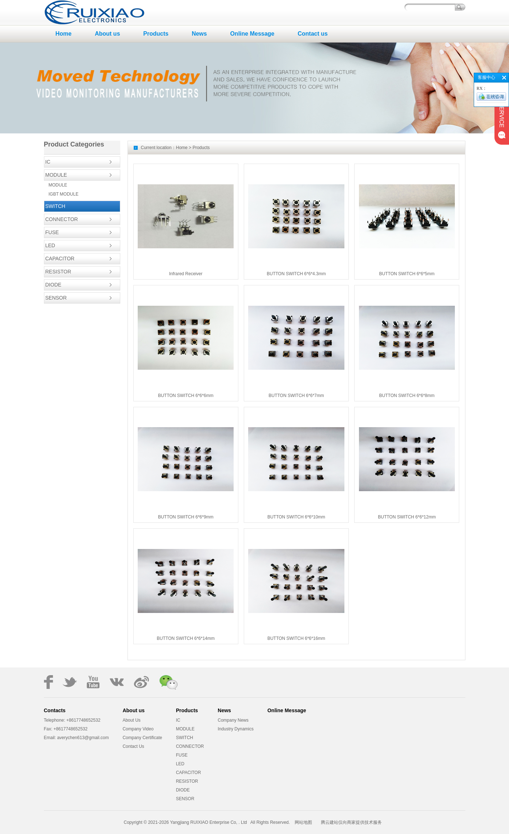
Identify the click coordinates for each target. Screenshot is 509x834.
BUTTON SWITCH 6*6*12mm (407, 517)
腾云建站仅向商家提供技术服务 (351, 822)
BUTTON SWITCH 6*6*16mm (296, 638)
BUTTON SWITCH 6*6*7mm (296, 395)
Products (155, 34)
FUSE (52, 232)
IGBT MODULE (63, 194)
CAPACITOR (59, 258)
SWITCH (55, 206)
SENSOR (56, 298)
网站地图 (303, 822)
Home (64, 34)
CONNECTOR (61, 219)
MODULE (56, 175)
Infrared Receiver (185, 273)
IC (48, 162)
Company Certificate (142, 737)
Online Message (252, 34)
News (199, 34)
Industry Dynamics (236, 728)
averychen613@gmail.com (82, 737)
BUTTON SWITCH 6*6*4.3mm (296, 273)
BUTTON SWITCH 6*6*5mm (407, 273)
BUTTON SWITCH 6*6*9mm (185, 517)
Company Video (137, 728)
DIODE (53, 285)
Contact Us (133, 746)
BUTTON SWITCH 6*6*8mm (407, 395)
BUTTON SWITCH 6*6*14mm (186, 638)
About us (107, 34)
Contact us (313, 34)
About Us (131, 720)
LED (50, 245)
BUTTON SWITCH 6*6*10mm (296, 517)
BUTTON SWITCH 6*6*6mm (185, 395)
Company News (233, 720)
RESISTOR (58, 271)
